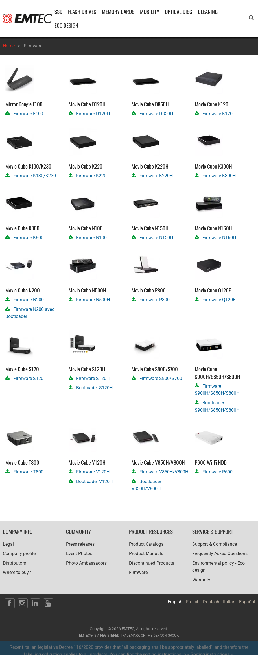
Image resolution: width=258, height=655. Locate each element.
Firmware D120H (93, 113)
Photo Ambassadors (86, 563)
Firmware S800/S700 (160, 378)
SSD (58, 11)
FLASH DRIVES (82, 11)
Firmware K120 (217, 113)
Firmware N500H (93, 299)
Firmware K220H (156, 175)
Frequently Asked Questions (220, 553)
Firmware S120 (28, 378)
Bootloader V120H (94, 481)
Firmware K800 (28, 237)
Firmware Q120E (218, 299)
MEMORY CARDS (118, 11)
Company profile (19, 553)
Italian (229, 601)
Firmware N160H (219, 237)
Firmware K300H (219, 175)
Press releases (80, 544)
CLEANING (208, 11)
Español (247, 601)
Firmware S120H (93, 378)
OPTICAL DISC (178, 11)
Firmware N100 (91, 237)
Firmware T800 (28, 472)
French (193, 601)
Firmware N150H (156, 237)
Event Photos (79, 553)
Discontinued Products (151, 563)
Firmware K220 (91, 175)
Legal (8, 544)
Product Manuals (146, 553)
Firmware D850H (156, 113)
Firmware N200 (28, 299)
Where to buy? (17, 572)
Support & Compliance (214, 544)
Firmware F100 (28, 113)
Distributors (14, 563)
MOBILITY (149, 11)
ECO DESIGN (66, 25)
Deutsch (211, 601)
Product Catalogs (146, 544)
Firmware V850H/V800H (163, 472)
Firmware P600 (217, 472)
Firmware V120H (93, 472)
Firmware (138, 572)
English (175, 601)
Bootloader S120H (94, 387)
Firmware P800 (154, 299)
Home (9, 46)
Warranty (201, 579)
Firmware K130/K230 (34, 175)
